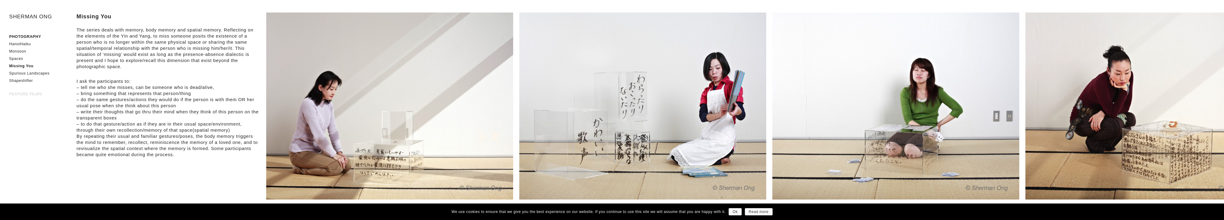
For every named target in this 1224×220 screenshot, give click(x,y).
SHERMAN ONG (30, 16)
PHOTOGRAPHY (25, 37)
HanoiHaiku (20, 44)
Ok (735, 212)
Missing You (21, 66)
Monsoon (17, 51)
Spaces (16, 59)
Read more (759, 212)
